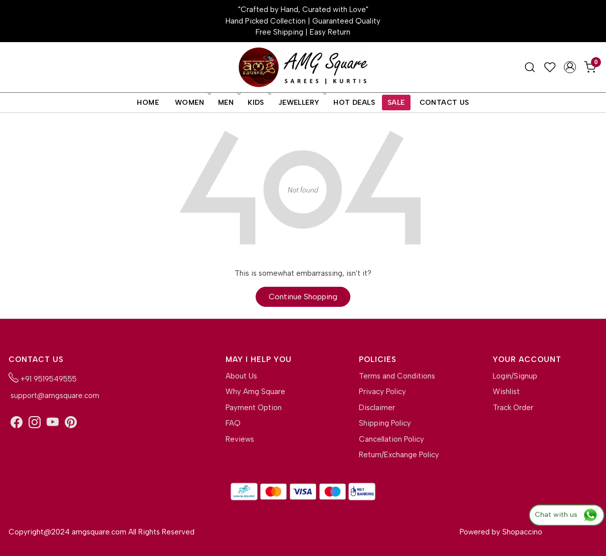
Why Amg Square (255, 391)
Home (148, 102)
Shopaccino (522, 531)
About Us (241, 376)
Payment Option (254, 407)
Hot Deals (354, 102)
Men (229, 102)
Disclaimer (377, 407)
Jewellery (302, 102)
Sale (396, 102)
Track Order (513, 407)
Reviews (240, 439)
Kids (259, 102)
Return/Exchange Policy (399, 454)
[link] (530, 67)
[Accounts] (570, 67)
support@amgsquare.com (54, 395)
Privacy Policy (382, 391)
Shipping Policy (385, 423)
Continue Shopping (303, 296)
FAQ (233, 423)
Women (192, 102)
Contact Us (444, 102)
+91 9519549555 (43, 378)
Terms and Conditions (397, 376)
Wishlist (506, 391)
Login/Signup (515, 376)
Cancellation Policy (391, 439)
